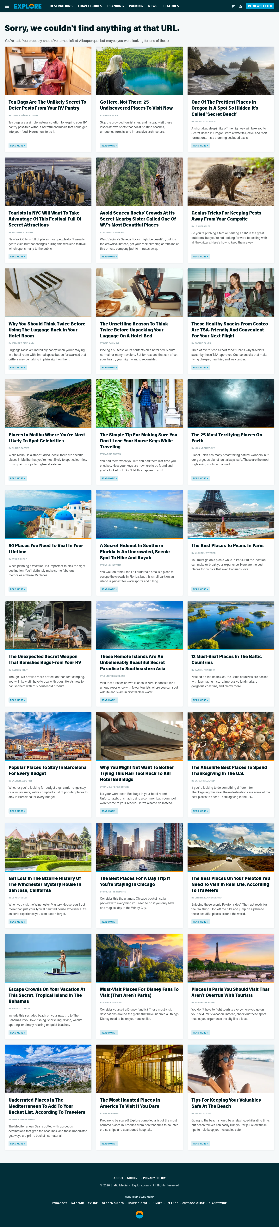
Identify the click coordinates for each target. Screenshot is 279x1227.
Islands (172, 1203)
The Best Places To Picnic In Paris (227, 545)
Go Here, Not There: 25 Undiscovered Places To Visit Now (136, 105)
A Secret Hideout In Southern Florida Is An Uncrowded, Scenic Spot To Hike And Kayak (135, 551)
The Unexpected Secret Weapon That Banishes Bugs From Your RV (45, 659)
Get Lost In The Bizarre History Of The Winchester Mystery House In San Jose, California (45, 884)
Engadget (59, 1203)
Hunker (157, 1203)
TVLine (93, 1203)
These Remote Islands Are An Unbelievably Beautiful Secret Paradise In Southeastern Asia (132, 662)
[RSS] (240, 6)
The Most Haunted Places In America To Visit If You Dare (130, 1103)
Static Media (119, 1185)
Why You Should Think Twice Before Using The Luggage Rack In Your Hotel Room (47, 330)
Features (171, 6)
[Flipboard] (233, 6)
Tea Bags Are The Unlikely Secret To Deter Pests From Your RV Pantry (47, 105)
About (118, 1178)
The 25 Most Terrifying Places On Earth (226, 438)
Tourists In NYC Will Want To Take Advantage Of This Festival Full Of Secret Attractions (45, 219)
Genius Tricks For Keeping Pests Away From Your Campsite (226, 216)
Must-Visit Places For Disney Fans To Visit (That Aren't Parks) (139, 992)
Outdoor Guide (193, 1203)
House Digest (137, 1203)
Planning (115, 6)
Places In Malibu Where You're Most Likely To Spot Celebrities (47, 438)
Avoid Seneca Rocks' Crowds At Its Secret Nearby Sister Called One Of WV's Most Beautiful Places (138, 219)
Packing (136, 6)
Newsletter (260, 6)
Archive (133, 1178)
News (152, 6)
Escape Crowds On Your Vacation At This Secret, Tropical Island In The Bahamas (47, 995)
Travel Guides (90, 6)
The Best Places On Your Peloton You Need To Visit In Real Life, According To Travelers (230, 884)
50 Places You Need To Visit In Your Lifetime (46, 548)
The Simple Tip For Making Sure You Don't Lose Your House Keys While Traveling (138, 441)
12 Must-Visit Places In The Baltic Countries (226, 659)
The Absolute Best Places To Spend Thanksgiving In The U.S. (229, 770)
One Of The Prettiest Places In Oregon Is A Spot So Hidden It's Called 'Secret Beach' (224, 108)
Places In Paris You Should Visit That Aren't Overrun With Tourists (230, 992)
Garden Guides (113, 1203)
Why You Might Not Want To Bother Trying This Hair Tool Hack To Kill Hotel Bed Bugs (137, 773)
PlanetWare (218, 1203)
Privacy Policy (154, 1178)
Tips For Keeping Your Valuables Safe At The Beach (226, 1103)
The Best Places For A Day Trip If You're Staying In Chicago (135, 881)
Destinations (61, 6)
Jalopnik (77, 1203)
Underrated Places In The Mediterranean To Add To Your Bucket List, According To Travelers (47, 1106)
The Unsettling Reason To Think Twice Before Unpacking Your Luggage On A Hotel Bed (134, 330)
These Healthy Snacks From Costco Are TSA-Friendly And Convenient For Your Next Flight (229, 330)
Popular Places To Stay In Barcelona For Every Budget (48, 770)
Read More (16, 145)
